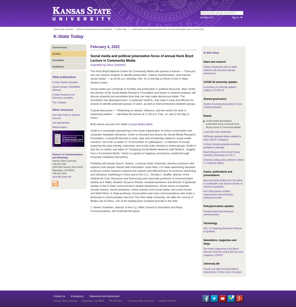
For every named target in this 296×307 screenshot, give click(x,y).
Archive (56, 54)
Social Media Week (141, 124)
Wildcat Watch (59, 127)
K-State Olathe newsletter (65, 82)
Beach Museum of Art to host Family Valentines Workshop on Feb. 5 (222, 153)
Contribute (58, 60)
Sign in (235, 17)
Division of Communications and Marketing (94, 29)
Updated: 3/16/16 (167, 301)
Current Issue (59, 47)
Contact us (59, 296)
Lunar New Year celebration (217, 132)
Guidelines (58, 66)
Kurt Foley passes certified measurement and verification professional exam (218, 194)
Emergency (77, 296)
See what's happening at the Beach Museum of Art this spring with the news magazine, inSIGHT (223, 251)
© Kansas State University (141, 301)
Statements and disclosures (104, 296)
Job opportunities (61, 122)
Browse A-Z (206, 17)
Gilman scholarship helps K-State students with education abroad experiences (220, 70)
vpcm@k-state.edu (61, 176)
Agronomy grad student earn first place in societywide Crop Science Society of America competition (223, 183)
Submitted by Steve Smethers (108, 64)
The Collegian (59, 102)
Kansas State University (86, 13)
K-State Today (121, 29)
